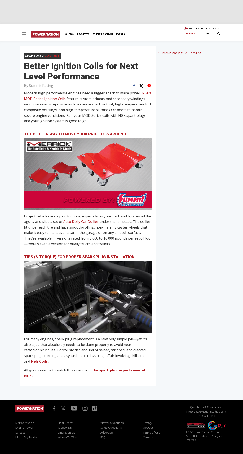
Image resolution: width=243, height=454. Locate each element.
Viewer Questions (112, 423)
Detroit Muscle (24, 423)
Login (206, 33)
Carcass (20, 433)
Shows (69, 34)
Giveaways (65, 428)
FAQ (103, 437)
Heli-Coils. (40, 361)
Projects (83, 34)
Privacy (147, 423)
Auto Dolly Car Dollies (81, 221)
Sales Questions (111, 428)
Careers (148, 437)
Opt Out (148, 428)
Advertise (106, 433)
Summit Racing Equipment (179, 53)
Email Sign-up (66, 433)
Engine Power (24, 428)
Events (120, 34)
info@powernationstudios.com (206, 411)
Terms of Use (151, 433)
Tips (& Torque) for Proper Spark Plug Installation (79, 257)
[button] (24, 35)
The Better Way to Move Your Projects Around (75, 134)
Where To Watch (103, 34)
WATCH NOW (201, 29)
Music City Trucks (26, 437)
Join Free (189, 33)
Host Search (66, 423)
